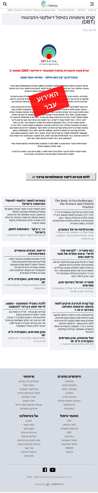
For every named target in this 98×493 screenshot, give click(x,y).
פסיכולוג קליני (69, 386)
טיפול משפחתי (69, 441)
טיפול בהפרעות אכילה (28, 393)
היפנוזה (69, 452)
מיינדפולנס (69, 405)
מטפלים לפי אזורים (29, 382)
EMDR (69, 449)
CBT (69, 421)
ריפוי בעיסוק (69, 425)
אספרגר (69, 393)
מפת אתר (29, 456)
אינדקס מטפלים (28, 409)
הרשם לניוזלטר (29, 452)
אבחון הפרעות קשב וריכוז (29, 405)
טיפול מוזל (28, 386)
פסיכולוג (69, 382)
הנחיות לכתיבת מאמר (28, 445)
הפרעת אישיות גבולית (69, 401)
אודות (29, 421)
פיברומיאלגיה (69, 397)
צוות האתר (28, 425)
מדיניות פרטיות (29, 433)
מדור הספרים (29, 397)
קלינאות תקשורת (69, 429)
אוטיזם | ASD (69, 390)
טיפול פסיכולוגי (69, 445)
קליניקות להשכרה (28, 390)
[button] (5, 4)
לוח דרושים (29, 401)
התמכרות (69, 409)
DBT (69, 433)
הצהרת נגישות (28, 437)
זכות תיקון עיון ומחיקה (28, 441)
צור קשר (28, 449)
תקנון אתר (28, 429)
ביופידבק (69, 437)
